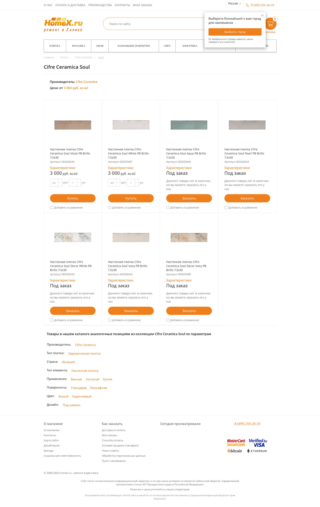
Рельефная (98, 388)
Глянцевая (79, 388)
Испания (68, 362)
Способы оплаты (112, 440)
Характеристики (62, 168)
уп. (84, 182)
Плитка (54, 45)
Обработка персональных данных (124, 455)
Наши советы (110, 450)
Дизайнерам (52, 445)
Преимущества (100, 5)
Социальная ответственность (62, 455)
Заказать (189, 198)
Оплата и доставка (70, 5)
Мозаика (78, 45)
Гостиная (92, 379)
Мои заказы (142, 5)
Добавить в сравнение (68, 207)
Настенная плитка (84, 370)
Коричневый (82, 396)
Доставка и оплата (113, 430)
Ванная (76, 379)
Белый (63, 396)
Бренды (49, 450)
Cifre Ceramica (85, 345)
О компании (51, 430)
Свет (167, 45)
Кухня (107, 379)
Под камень (71, 405)
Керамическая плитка (84, 353)
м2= (65, 182)
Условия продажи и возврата (120, 445)
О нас (48, 5)
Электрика (189, 45)
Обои (100, 45)
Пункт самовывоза (114, 461)
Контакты (122, 5)
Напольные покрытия (134, 45)
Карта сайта (51, 440)
